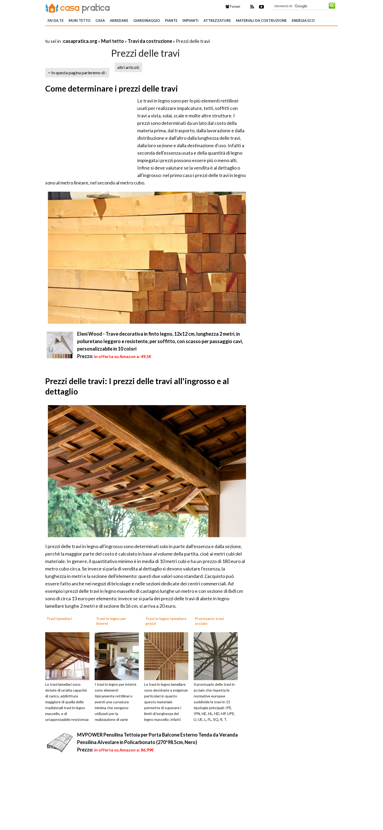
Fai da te (56, 20)
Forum (233, 6)
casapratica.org (80, 41)
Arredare (119, 20)
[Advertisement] (107, 34)
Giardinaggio (146, 20)
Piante (171, 20)
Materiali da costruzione (261, 20)
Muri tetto (79, 20)
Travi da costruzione (150, 41)
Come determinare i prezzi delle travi (111, 88)
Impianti (190, 20)
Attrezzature (217, 20)
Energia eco (303, 20)
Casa (100, 20)
